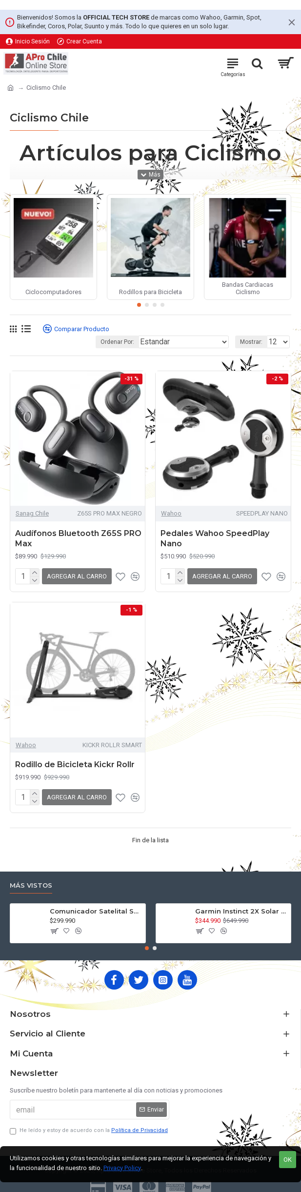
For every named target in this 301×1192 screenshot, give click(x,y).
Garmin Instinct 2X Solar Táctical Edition (241, 911)
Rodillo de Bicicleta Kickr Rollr (75, 764)
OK (287, 1159)
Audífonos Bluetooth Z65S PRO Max (78, 538)
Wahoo (171, 513)
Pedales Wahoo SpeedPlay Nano (215, 538)
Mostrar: (251, 341)
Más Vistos (31, 885)
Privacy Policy (122, 1168)
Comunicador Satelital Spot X (96, 911)
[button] (139, 305)
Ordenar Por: (117, 341)
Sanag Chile (32, 513)
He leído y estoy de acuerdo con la (89, 1131)
